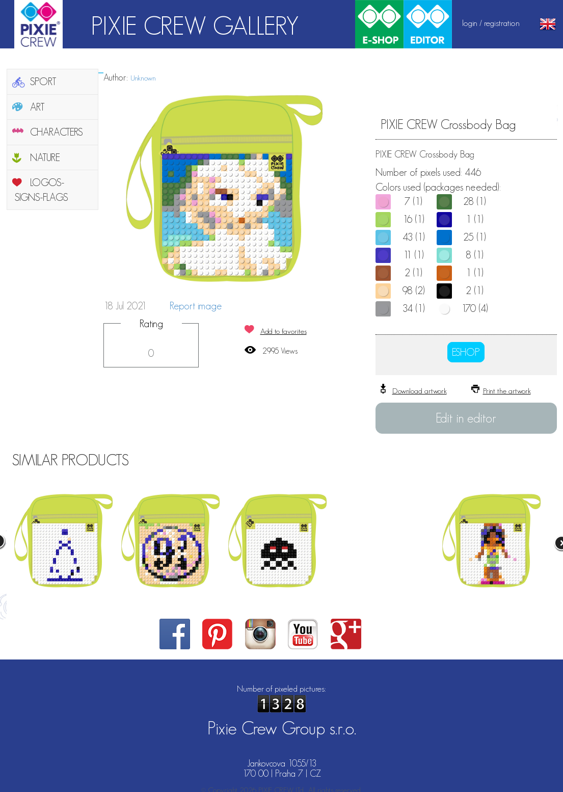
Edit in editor (466, 418)
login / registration (491, 23)
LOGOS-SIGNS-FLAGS (41, 190)
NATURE (45, 157)
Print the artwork (507, 390)
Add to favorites (283, 331)
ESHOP (466, 352)
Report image (196, 305)
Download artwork (419, 390)
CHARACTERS (56, 132)
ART (37, 107)
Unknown (143, 77)
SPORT (43, 81)
